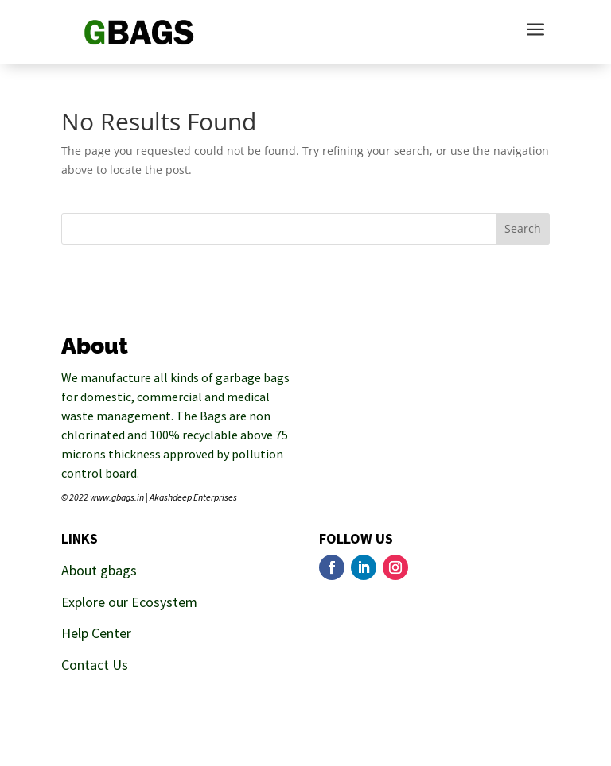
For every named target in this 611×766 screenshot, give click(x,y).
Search (522, 228)
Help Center (96, 633)
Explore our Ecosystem (129, 602)
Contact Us (94, 665)
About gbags (99, 570)
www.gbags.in (117, 497)
